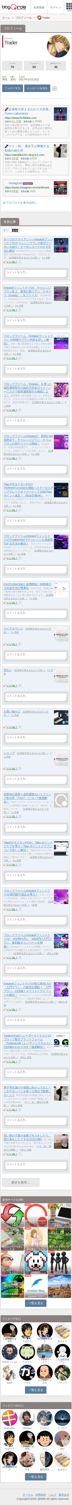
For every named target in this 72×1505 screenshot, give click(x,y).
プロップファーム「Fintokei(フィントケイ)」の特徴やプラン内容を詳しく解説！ (28, 339)
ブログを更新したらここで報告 (12, 1224)
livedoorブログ (36, 1296)
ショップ (9, 753)
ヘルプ (52, 1494)
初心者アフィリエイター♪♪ (12, 1271)
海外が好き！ (59, 1296)
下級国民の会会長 (10, 1340)
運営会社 (64, 1494)
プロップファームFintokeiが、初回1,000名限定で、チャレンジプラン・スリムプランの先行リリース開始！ (28, 439)
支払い (8, 670)
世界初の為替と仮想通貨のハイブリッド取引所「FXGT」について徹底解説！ (27, 798)
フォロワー (34, 65)
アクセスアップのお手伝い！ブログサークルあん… (36, 1270)
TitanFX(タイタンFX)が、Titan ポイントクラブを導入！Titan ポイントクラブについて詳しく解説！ (28, 846)
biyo (62, 1449)
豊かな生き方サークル (59, 1248)
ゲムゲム (27, 1362)
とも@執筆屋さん (62, 1360)
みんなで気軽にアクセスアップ (59, 1271)
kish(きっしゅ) (9, 1362)
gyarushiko (9, 1428)
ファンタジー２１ (45, 1360)
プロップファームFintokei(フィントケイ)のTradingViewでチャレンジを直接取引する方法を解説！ (28, 539)
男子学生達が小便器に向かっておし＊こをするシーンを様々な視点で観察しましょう (27, 1091)
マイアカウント (13, 628)
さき (27, 1469)
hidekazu (27, 1428)
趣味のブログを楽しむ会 (12, 1248)
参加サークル (56, 65)
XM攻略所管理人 (44, 1340)
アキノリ (62, 1383)
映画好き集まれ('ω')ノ (12, 1295)
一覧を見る (35, 1303)
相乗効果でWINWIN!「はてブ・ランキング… (36, 1223)
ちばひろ (27, 1341)
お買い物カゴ (12, 711)
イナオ (27, 1383)
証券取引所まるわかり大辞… (25, 258)
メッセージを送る (37, 88)
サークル (27, 1494)
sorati (9, 1383)
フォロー (12, 65)
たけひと (44, 1428)
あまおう (62, 1341)
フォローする (12, 88)
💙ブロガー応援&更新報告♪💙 (59, 1224)
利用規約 (40, 1494)
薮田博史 (44, 1469)
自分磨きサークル (36, 1249)
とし (44, 1449)
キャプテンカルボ (45, 1381)
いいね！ (12, 261)
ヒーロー (62, 1428)
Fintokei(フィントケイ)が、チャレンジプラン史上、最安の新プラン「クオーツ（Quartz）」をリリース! (27, 291)
